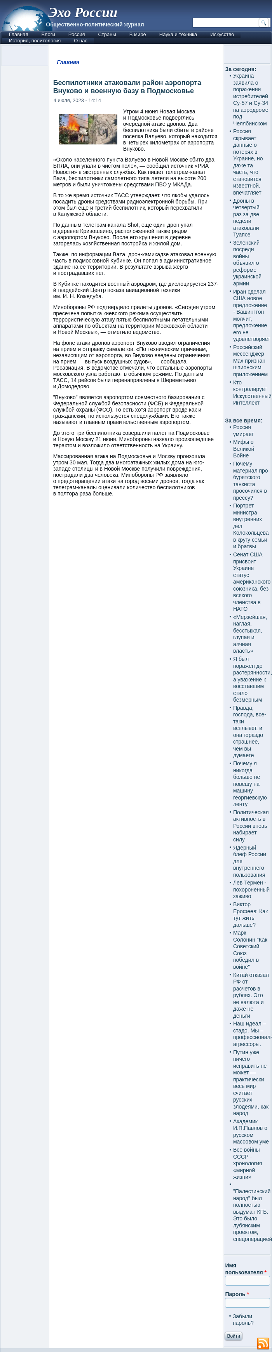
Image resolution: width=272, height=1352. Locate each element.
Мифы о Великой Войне (244, 449)
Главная (18, 34)
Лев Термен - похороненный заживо (251, 889)
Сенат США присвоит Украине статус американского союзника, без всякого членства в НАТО (251, 581)
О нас (80, 40)
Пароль (237, 1294)
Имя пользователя (246, 1269)
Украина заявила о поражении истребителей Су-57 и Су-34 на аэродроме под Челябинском (251, 100)
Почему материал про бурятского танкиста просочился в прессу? (250, 481)
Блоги (48, 34)
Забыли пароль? (243, 1319)
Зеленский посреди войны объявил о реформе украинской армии (247, 263)
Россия (76, 34)
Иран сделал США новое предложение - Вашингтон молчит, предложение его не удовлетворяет (251, 315)
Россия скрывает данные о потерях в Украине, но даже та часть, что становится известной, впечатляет (248, 162)
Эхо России (82, 12)
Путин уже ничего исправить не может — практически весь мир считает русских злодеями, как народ (251, 1083)
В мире (137, 34)
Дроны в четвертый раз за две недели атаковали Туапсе (246, 218)
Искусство (222, 34)
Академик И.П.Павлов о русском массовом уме (251, 1131)
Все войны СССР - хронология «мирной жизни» (247, 1163)
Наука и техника (178, 34)
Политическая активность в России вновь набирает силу (251, 826)
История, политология (35, 40)
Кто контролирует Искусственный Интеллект (252, 392)
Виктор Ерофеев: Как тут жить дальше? (250, 914)
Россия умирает (243, 430)
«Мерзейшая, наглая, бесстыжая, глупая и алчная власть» (250, 634)
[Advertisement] (136, 881)
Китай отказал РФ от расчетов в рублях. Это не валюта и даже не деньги (251, 995)
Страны (107, 34)
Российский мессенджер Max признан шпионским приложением (250, 360)
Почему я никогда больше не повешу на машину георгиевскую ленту (250, 783)
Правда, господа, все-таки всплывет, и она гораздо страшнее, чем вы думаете (249, 732)
